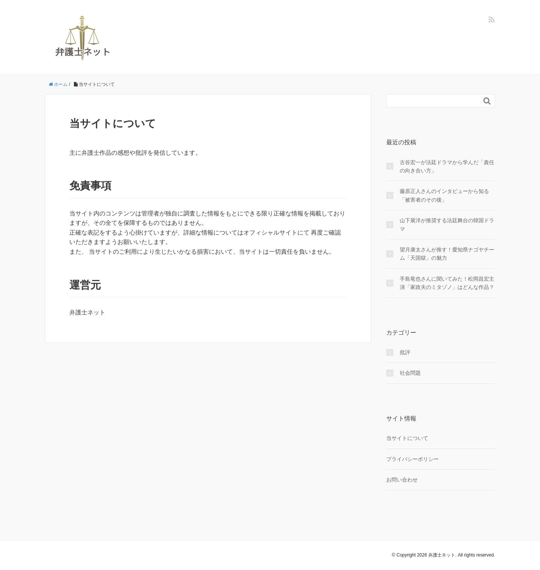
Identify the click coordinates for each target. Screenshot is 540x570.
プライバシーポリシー (412, 459)
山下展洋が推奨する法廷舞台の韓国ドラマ (447, 224)
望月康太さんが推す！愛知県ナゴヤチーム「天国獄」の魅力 (447, 254)
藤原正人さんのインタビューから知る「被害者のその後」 (444, 195)
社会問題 (410, 373)
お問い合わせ (402, 480)
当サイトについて (407, 438)
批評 (405, 352)
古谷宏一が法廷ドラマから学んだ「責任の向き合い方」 (447, 166)
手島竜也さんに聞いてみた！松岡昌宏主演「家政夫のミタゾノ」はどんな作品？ (447, 283)
